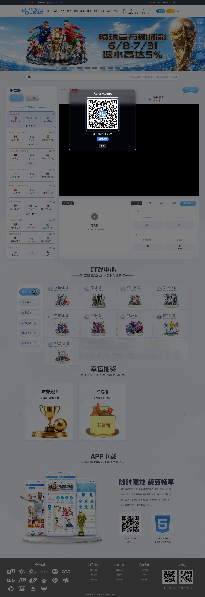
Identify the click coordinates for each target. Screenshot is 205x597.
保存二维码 (102, 139)
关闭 (102, 146)
